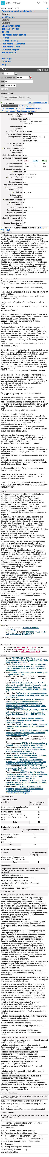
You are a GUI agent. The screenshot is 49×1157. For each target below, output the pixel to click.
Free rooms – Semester (13, 44)
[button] (3, 3)
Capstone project (10, 50)
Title (2, 81)
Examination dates (11, 26)
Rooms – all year (10, 41)
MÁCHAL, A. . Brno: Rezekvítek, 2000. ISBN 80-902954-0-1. (25, 720)
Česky (45, 3)
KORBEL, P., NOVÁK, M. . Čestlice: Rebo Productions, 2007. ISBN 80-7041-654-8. (27, 768)
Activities (5, 625)
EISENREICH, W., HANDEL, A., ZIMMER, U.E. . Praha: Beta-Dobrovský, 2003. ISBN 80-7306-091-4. (27, 713)
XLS (8, 230)
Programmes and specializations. (18, 11)
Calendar (6, 62)
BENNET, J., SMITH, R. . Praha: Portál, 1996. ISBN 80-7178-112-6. (26, 704)
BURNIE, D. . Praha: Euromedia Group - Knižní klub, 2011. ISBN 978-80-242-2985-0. (26, 782)
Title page (6, 59)
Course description (9, 106)
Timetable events (10, 29)
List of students (8, 108)
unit (2, 74)
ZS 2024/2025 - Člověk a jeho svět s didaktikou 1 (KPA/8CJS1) (26, 633)
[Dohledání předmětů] (30, 77)
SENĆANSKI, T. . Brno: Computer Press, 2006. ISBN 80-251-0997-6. (26, 762)
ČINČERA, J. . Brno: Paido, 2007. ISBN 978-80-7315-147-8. (27, 695)
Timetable (20, 108)
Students (6, 23)
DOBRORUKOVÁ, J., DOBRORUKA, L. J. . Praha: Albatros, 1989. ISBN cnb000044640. (26, 755)
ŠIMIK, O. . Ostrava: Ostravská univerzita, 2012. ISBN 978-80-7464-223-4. (26, 687)
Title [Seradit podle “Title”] (29, 98)
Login (38, 3)
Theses (5, 32)
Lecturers (6, 20)
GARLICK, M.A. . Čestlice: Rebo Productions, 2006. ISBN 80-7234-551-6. (27, 733)
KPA (24, 114)
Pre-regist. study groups (14, 35)
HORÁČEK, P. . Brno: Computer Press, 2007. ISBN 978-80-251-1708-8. (25, 749)
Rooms (5, 38)
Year (2, 85)
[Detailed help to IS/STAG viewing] (46, 70)
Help (4, 65)
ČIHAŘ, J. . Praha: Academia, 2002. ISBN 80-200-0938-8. (26, 726)
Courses (6, 14)
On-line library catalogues (18, 793)
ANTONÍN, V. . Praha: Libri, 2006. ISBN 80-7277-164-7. (26, 744)
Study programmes (26, 106)
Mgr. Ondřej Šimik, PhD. (26, 647)
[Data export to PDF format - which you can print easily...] (39, 70)
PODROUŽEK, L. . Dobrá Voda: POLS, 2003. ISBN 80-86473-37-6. (27, 660)
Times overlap (9, 53)
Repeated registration (13, 169)
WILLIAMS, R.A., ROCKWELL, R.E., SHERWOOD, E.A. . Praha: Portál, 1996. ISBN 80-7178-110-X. (26, 775)
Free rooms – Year (11, 47)
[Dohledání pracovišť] (16, 73)
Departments (8, 17)
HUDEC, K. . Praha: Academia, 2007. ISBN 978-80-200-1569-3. (25, 789)
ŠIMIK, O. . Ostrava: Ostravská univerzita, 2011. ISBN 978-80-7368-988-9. (26, 667)
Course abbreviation (8, 77)
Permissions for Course (26, 111)
